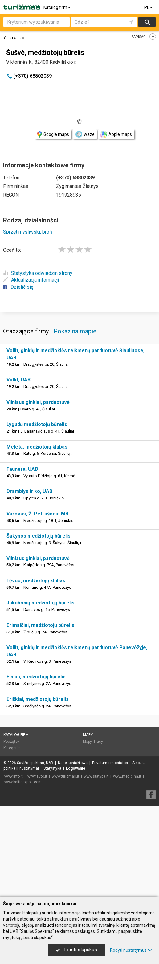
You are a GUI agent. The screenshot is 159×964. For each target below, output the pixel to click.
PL (148, 7)
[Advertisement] (79, 357)
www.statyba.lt (96, 867)
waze (85, 134)
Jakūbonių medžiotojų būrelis (40, 694)
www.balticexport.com (23, 873)
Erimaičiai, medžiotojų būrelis (40, 716)
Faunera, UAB (22, 560)
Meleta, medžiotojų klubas (36, 538)
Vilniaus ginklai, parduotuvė (38, 493)
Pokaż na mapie (75, 422)
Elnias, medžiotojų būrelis (36, 768)
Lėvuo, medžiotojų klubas (35, 671)
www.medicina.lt (127, 867)
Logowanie (75, 859)
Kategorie (11, 839)
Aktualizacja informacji (31, 280)
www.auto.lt (37, 867)
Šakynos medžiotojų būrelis (38, 627)
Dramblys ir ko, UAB (29, 582)
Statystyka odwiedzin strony (37, 273)
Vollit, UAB (18, 471)
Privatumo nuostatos (110, 854)
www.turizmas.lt (65, 867)
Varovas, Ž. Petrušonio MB (37, 605)
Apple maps (116, 134)
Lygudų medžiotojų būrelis (36, 515)
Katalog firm (57, 7)
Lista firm (14, 38)
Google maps (53, 134)
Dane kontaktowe (73, 854)
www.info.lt (13, 867)
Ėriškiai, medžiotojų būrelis (37, 790)
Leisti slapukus (76, 950)
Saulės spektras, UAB (35, 854)
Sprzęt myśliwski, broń (27, 232)
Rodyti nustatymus (131, 950)
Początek (11, 832)
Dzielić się (18, 287)
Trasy (98, 832)
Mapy (88, 826)
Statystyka (52, 859)
